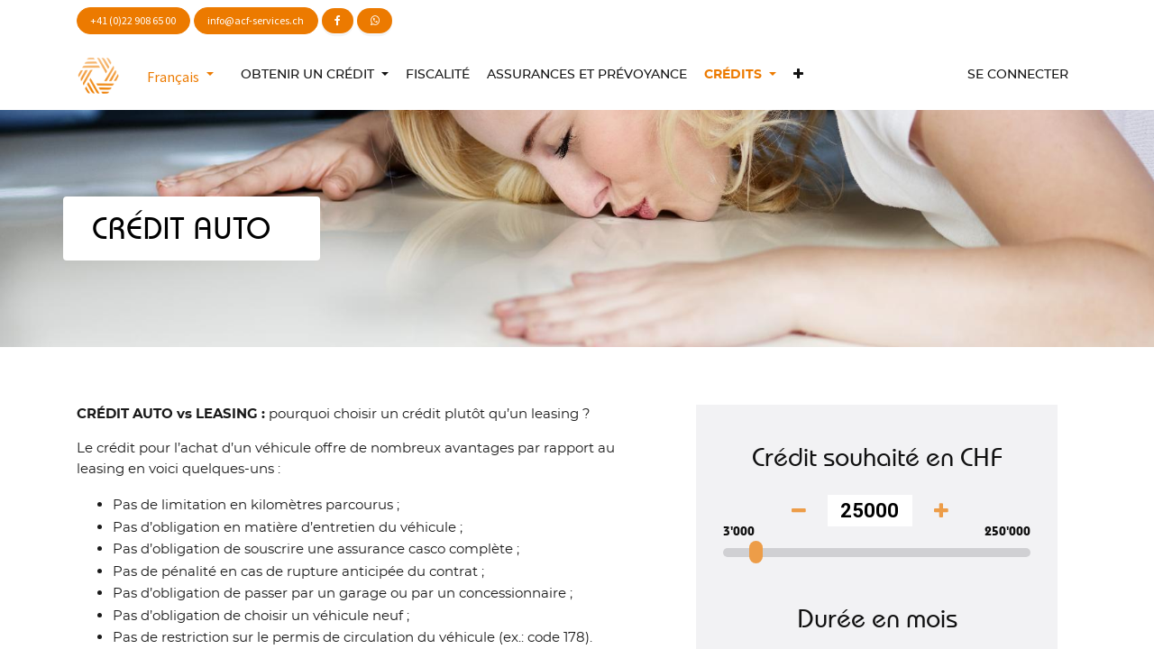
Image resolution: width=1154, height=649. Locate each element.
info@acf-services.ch (255, 20)
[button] (797, 75)
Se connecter (1017, 75)
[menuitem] (437, 75)
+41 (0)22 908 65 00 (133, 20)
